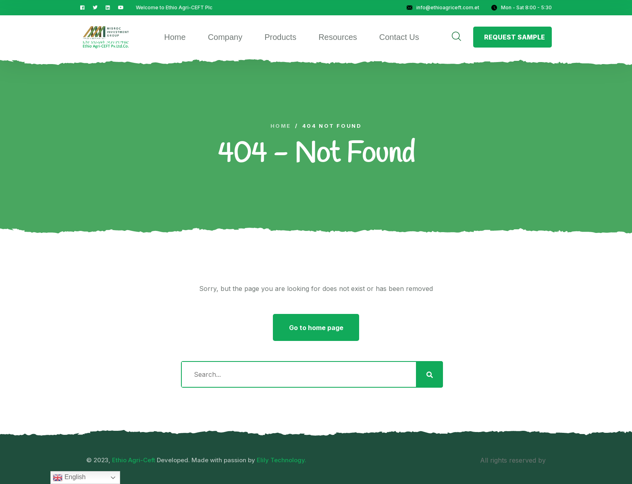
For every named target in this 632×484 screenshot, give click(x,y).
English (69, 477)
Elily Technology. (281, 460)
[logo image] (105, 37)
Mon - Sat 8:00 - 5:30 (521, 7)
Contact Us (399, 37)
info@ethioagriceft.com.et (443, 7)
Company (225, 37)
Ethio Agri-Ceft (133, 460)
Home (174, 37)
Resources (337, 37)
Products (280, 37)
